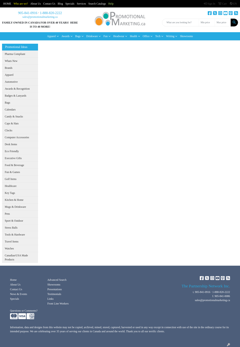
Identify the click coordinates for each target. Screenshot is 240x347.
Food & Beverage (14, 165)
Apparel (9, 74)
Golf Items (10, 179)
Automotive (11, 81)
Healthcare (10, 186)
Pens (7, 213)
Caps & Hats (12, 123)
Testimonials (54, 294)
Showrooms (186, 36)
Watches (9, 248)
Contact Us (16, 289)
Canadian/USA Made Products (16, 257)
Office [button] (146, 36)
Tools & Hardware (15, 234)
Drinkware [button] (92, 36)
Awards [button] (65, 36)
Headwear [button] (118, 36)
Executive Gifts (13, 158)
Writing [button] (170, 36)
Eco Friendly (12, 151)
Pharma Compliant (15, 54)
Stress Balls (11, 227)
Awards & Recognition (17, 88)
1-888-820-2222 (51, 13)
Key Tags (10, 192)
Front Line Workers (58, 303)
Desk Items (11, 144)
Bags (7, 102)
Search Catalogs (97, 3)
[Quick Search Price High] (223, 22)
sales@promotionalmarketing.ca (40, 16)
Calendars (10, 109)
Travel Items (12, 241)
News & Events (18, 294)
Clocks (8, 130)
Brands (8, 67)
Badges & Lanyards (15, 95)
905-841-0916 (27, 13)
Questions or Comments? (24, 310)
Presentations (54, 289)
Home (13, 279)
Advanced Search (56, 279)
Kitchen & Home (14, 199)
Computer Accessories (17, 137)
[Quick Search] (180, 22)
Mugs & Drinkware (15, 206)
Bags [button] (78, 36)
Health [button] (133, 36)
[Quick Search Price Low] (207, 22)
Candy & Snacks (14, 116)
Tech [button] (157, 36)
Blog (60, 3)
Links (50, 298)
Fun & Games (12, 172)
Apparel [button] (51, 36)
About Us (35, 3)
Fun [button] (105, 36)
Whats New (11, 60)
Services (81, 3)
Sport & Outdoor (14, 220)
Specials (69, 3)
